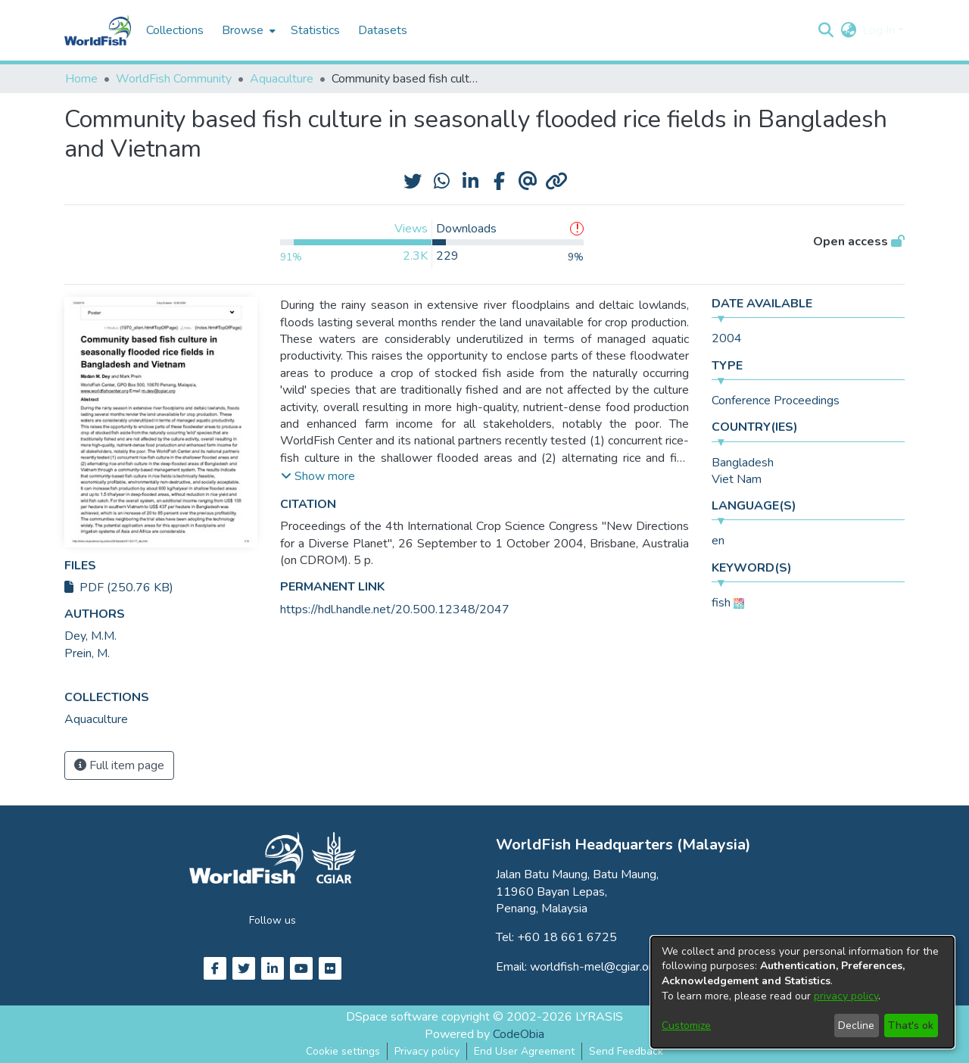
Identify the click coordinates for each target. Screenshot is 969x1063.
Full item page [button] (119, 765)
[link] (96, 719)
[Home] (97, 30)
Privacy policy (427, 1051)
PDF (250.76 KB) (118, 587)
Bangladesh (743, 462)
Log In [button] (880, 30)
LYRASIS (599, 1016)
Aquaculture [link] (281, 78)
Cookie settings (343, 1051)
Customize (686, 1025)
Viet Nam (737, 479)
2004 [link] (727, 338)
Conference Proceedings (776, 400)
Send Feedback (626, 1051)
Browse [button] (242, 30)
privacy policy (846, 996)
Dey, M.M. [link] (90, 636)
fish (721, 602)
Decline (856, 1025)
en (718, 540)
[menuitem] (247, 30)
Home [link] (81, 78)
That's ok (910, 1025)
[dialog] (802, 992)
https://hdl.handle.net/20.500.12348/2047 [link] (394, 609)
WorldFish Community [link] (174, 78)
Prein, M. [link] (87, 653)
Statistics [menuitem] (315, 30)
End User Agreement (524, 1051)
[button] (825, 30)
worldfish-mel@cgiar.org (594, 967)
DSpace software (392, 1016)
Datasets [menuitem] (382, 30)
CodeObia (518, 1034)
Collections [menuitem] (175, 30)
